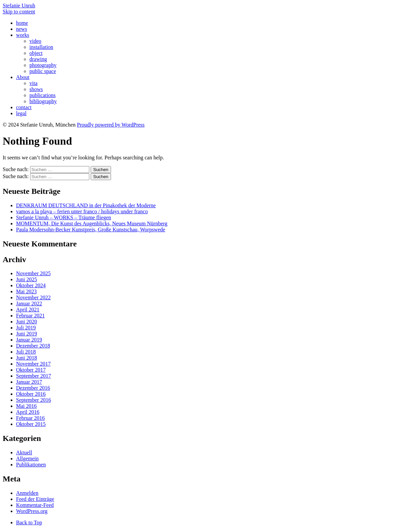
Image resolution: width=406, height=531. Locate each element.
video (35, 41)
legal (21, 113)
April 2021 (27, 309)
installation (41, 47)
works (22, 35)
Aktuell (24, 452)
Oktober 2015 (30, 424)
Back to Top (29, 522)
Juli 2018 (26, 352)
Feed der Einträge (35, 499)
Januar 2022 (29, 303)
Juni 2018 (26, 358)
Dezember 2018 (33, 346)
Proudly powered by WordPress (110, 125)
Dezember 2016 (33, 388)
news (21, 29)
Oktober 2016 (30, 394)
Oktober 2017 (30, 370)
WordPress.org (31, 511)
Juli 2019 (26, 327)
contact (23, 107)
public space (42, 71)
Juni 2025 (26, 279)
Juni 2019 (26, 333)
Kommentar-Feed (35, 505)
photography (43, 65)
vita (33, 83)
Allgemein (27, 458)
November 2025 (33, 273)
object (35, 53)
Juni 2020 (26, 321)
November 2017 (33, 364)
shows (36, 89)
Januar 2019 (29, 340)
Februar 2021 (30, 315)
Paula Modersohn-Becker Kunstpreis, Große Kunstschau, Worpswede (90, 229)
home (22, 23)
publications (42, 95)
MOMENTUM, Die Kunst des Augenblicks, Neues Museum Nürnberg (92, 223)
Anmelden (27, 493)
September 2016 (33, 400)
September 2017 (33, 376)
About (22, 77)
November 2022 (33, 297)
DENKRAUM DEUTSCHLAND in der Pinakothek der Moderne (86, 205)
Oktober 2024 (30, 285)
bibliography (43, 101)
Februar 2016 (30, 418)
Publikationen (31, 464)
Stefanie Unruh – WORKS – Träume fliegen (63, 217)
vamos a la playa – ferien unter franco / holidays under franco (82, 211)
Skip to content (19, 11)
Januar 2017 (29, 382)
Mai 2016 (26, 406)
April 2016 (27, 412)
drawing (38, 59)
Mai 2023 (26, 291)
